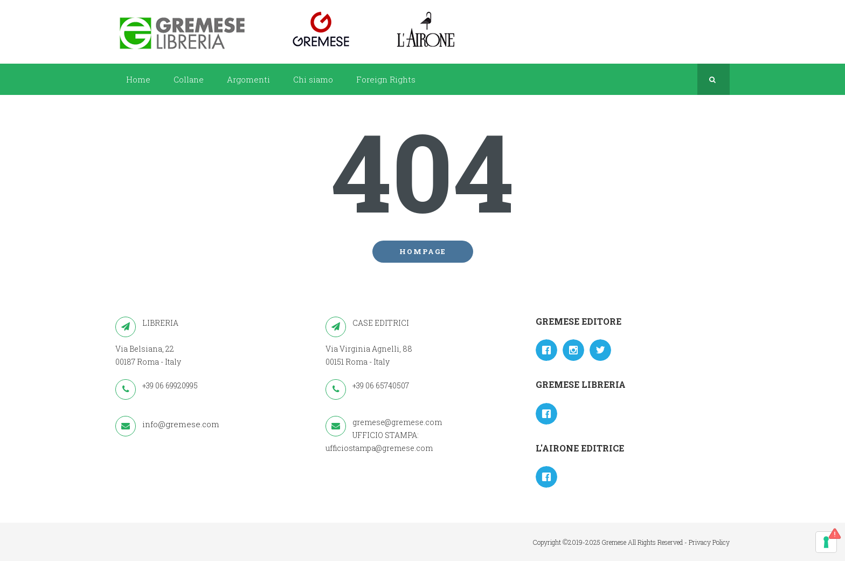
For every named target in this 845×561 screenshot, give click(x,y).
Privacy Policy (709, 542)
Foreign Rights (385, 79)
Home (138, 79)
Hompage (422, 251)
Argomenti (248, 79)
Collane (189, 79)
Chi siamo (313, 79)
